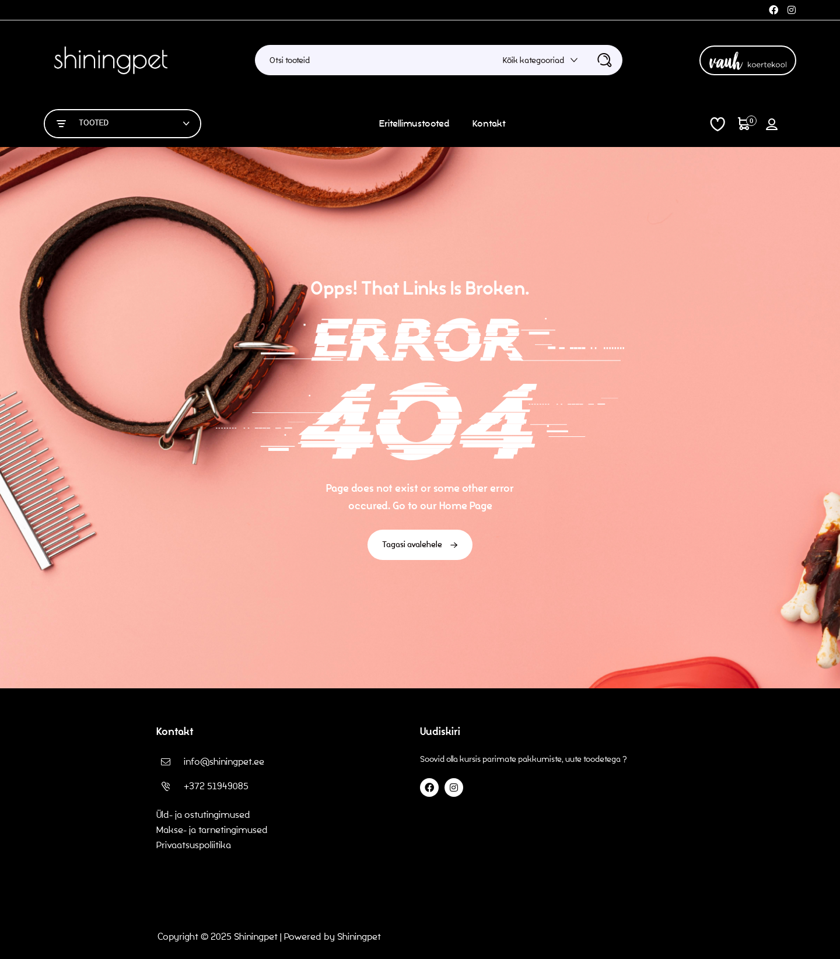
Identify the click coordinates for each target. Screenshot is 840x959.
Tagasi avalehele (420, 545)
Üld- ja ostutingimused (203, 814)
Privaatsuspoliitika (194, 845)
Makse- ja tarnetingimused (212, 830)
